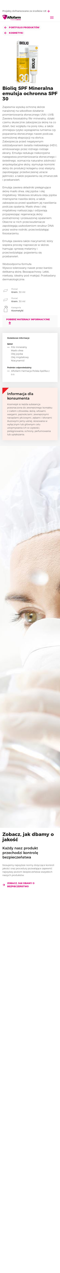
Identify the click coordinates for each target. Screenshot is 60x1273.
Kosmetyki (13, 32)
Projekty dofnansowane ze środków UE (26, 11)
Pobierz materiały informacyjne (28, 321)
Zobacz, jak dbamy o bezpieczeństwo (18, 885)
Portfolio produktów (22, 27)
